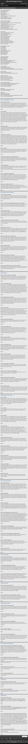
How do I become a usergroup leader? (6, 61)
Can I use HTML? (3, 47)
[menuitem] (3, 3)
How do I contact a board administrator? (7, 96)
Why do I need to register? (4, 11)
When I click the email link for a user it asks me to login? (9, 29)
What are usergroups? (4, 59)
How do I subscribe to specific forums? (6, 85)
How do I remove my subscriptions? (6, 86)
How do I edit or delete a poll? (5, 37)
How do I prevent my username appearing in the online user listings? (11, 22)
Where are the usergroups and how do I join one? (8, 60)
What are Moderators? (4, 58)
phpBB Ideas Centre (17, 708)
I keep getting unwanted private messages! (7, 68)
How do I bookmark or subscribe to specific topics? (8, 84)
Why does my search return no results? (6, 77)
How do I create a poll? (4, 35)
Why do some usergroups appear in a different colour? (9, 62)
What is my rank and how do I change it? (7, 28)
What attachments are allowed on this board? (7, 89)
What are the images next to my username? (7, 26)
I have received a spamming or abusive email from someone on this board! (12, 69)
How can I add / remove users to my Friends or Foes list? (9, 73)
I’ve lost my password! (4, 16)
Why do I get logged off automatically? (6, 17)
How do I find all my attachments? (6, 90)
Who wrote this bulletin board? (5, 93)
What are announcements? (5, 51)
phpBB (22, 231)
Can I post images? (3, 49)
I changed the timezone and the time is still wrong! (8, 24)
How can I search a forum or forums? (6, 76)
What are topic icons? (4, 54)
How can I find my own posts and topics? (7, 80)
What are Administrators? (4, 57)
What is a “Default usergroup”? (5, 63)
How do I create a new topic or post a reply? (7, 32)
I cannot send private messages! (5, 67)
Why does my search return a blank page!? (7, 78)
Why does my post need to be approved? (7, 42)
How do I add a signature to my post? (6, 34)
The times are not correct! (4, 23)
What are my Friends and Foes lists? (6, 72)
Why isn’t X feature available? (5, 94)
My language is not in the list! (5, 25)
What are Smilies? (3, 48)
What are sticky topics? (4, 52)
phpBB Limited (3, 699)
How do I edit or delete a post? (5, 33)
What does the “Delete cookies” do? (6, 18)
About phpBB (20, 700)
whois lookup (15, 716)
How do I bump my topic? (4, 43)
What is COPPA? (3, 12)
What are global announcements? (6, 50)
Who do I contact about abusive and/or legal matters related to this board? (12, 95)
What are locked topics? (4, 53)
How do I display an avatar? (5, 27)
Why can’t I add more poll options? (6, 36)
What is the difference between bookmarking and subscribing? (10, 83)
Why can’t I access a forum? (5, 38)
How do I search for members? (5, 79)
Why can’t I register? (4, 13)
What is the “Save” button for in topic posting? (7, 41)
